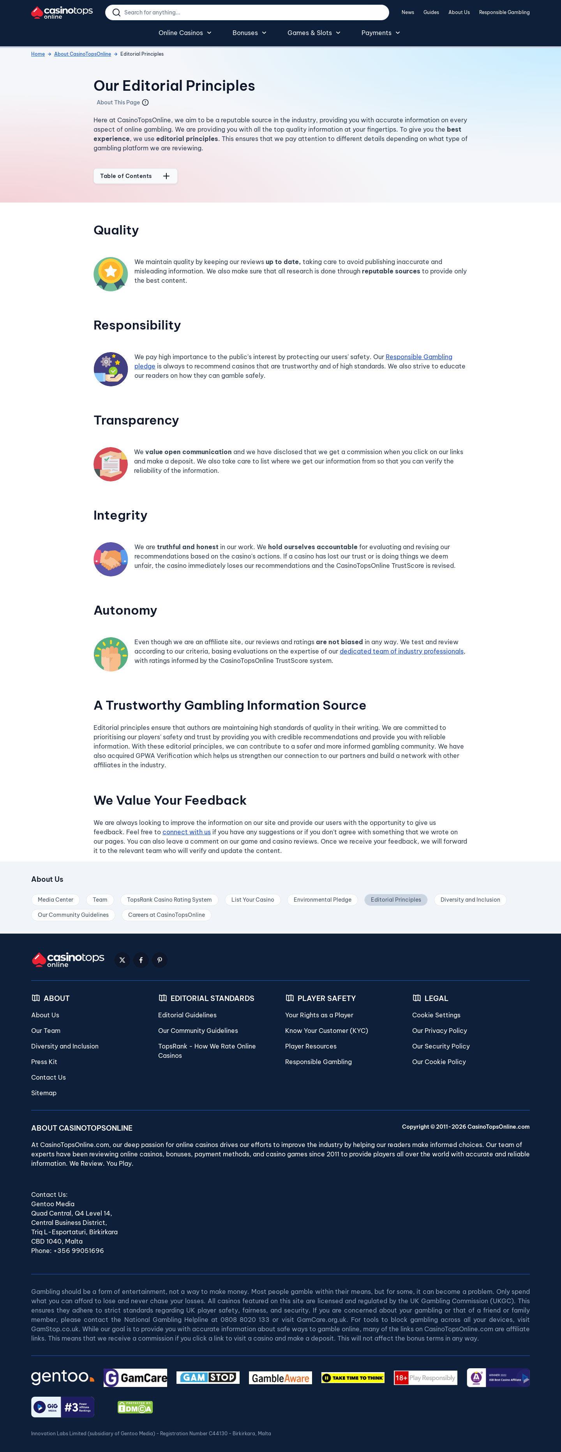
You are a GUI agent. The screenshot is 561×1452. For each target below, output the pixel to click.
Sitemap (43, 1089)
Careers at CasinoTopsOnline (166, 910)
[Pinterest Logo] (160, 956)
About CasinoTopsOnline (82, 50)
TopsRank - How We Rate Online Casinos (207, 1046)
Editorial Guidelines (187, 1011)
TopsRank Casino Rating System (169, 895)
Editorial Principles (396, 895)
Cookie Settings (436, 1011)
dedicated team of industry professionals (402, 647)
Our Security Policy (441, 1042)
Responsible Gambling (504, 12)
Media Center (55, 895)
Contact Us (48, 1073)
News (408, 12)
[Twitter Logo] (122, 956)
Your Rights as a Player (319, 1011)
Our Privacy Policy (439, 1026)
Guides (431, 12)
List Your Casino (252, 895)
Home (38, 50)
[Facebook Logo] (141, 956)
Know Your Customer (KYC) (326, 1026)
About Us (459, 12)
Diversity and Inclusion (470, 895)
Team (100, 895)
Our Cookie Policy (439, 1057)
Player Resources (311, 1042)
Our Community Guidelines (73, 910)
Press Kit (44, 1057)
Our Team (45, 1026)
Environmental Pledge (322, 895)
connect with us (186, 828)
